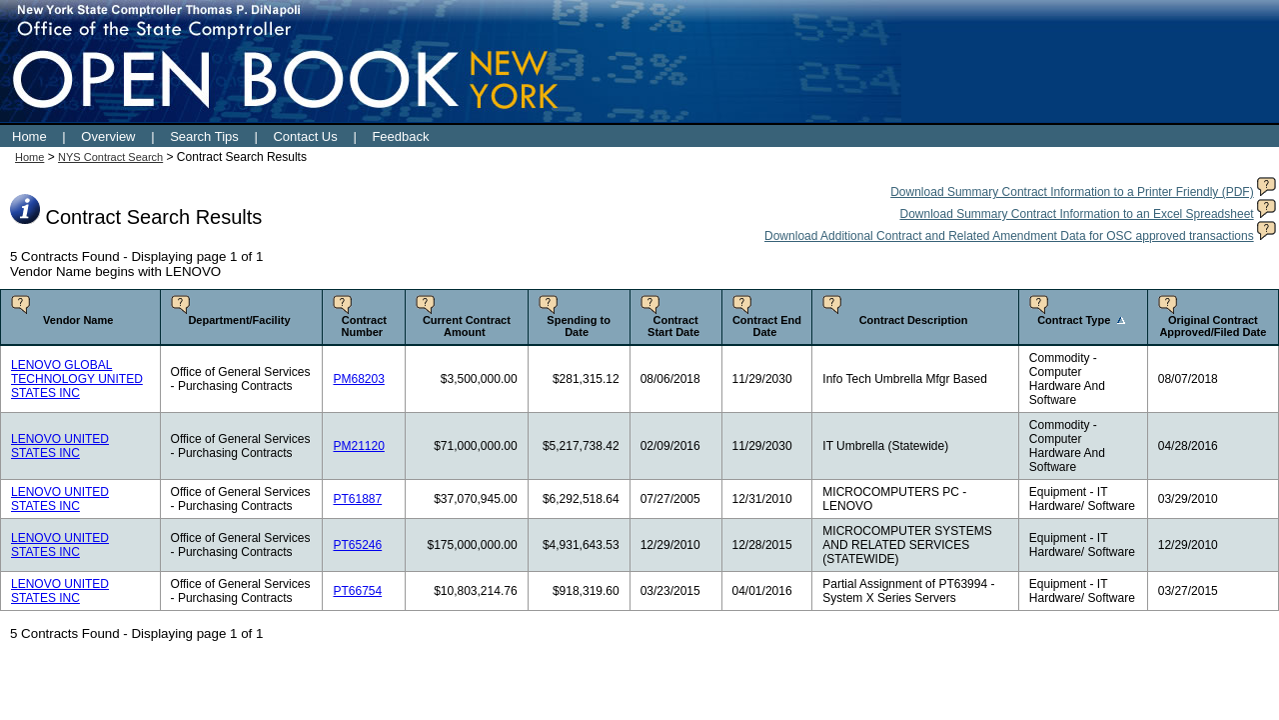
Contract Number (364, 326)
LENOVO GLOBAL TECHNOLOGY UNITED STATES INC (77, 379)
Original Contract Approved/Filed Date (1212, 326)
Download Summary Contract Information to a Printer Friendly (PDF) (1071, 192)
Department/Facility (239, 320)
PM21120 (358, 446)
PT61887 (357, 499)
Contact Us (305, 136)
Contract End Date (766, 326)
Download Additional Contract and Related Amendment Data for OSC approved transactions (1009, 236)
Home (29, 136)
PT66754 (357, 591)
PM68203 (358, 379)
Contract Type (1073, 320)
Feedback (400, 136)
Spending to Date (579, 326)
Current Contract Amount (467, 326)
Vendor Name (78, 320)
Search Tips (204, 136)
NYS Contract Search (110, 157)
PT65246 (357, 545)
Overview (108, 136)
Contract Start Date (673, 326)
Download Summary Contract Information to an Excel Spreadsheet (1076, 214)
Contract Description (913, 320)
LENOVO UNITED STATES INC (60, 446)
